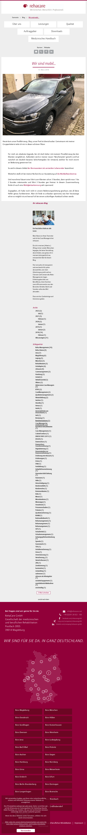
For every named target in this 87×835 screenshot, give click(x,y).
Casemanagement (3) (42, 372)
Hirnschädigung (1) (42, 483)
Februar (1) (42, 319)
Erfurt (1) (38, 461)
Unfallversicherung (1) (43, 549)
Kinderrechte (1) (41, 489)
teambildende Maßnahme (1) (44, 584)
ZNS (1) (38, 563)
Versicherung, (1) (41, 557)
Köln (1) (38, 494)
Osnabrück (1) (40, 505)
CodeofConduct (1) (42, 434)
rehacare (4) (39, 369)
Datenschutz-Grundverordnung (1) (42, 445)
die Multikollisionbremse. (67, 174)
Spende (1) (39, 541)
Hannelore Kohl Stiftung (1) (43, 474)
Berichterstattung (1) (42, 421)
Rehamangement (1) (42, 526)
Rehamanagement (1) (43, 521)
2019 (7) (38, 327)
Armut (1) (38, 406)
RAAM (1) (38, 515)
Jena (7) (38, 353)
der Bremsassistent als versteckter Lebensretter (46, 168)
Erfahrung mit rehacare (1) (44, 456)
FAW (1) (38, 464)
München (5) (40, 361)
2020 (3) (38, 322)
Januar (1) (41, 324)
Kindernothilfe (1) (41, 486)
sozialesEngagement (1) (43, 581)
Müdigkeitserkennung (32, 185)
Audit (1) (38, 408)
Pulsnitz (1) (39, 510)
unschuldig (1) (40, 588)
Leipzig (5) (39, 358)
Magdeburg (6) (40, 355)
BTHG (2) (38, 389)
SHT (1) (38, 529)
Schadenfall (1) (40, 532)
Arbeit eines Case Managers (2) (44, 386)
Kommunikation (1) (42, 491)
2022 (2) (38, 311)
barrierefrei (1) (40, 568)
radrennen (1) (40, 574)
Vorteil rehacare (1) (41, 560)
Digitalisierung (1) (41, 449)
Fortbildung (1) (40, 466)
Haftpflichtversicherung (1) (43, 470)
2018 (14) (39, 332)
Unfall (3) (38, 377)
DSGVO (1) (39, 439)
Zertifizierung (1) (41, 566)
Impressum (79, 823)
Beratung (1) (39, 418)
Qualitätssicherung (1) (43, 513)
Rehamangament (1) (42, 524)
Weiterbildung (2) (41, 397)
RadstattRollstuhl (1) (42, 518)
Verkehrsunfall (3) (41, 380)
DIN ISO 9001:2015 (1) (43, 436)
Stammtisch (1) (40, 544)
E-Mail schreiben (43, 593)
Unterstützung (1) (41, 555)
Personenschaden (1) (42, 507)
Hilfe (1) (38, 480)
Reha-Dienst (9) (40, 350)
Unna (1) (38, 552)
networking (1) (40, 571)
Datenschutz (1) (41, 442)
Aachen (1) (39, 400)
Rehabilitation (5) (41, 364)
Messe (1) (38, 497)
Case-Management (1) (43, 431)
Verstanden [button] (26, 830)
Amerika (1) (39, 403)
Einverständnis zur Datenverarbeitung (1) (43, 452)
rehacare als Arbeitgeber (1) (43, 577)
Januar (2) (41, 330)
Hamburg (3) (40, 374)
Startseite (15, 18)
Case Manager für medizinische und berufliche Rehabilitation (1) (43, 425)
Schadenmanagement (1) (44, 534)
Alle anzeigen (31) (41, 338)
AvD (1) (38, 415)
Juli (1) (40, 313)
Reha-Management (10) (43, 347)
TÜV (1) (38, 547)
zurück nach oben (43, 599)
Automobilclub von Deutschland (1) (41, 412)
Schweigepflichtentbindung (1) (44, 538)
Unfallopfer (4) (40, 366)
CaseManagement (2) (42, 392)
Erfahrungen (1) (41, 458)
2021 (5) (38, 316)
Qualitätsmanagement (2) (44, 395)
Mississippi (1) (40, 502)
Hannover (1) (40, 478)
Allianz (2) (39, 382)
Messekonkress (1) (41, 499)
